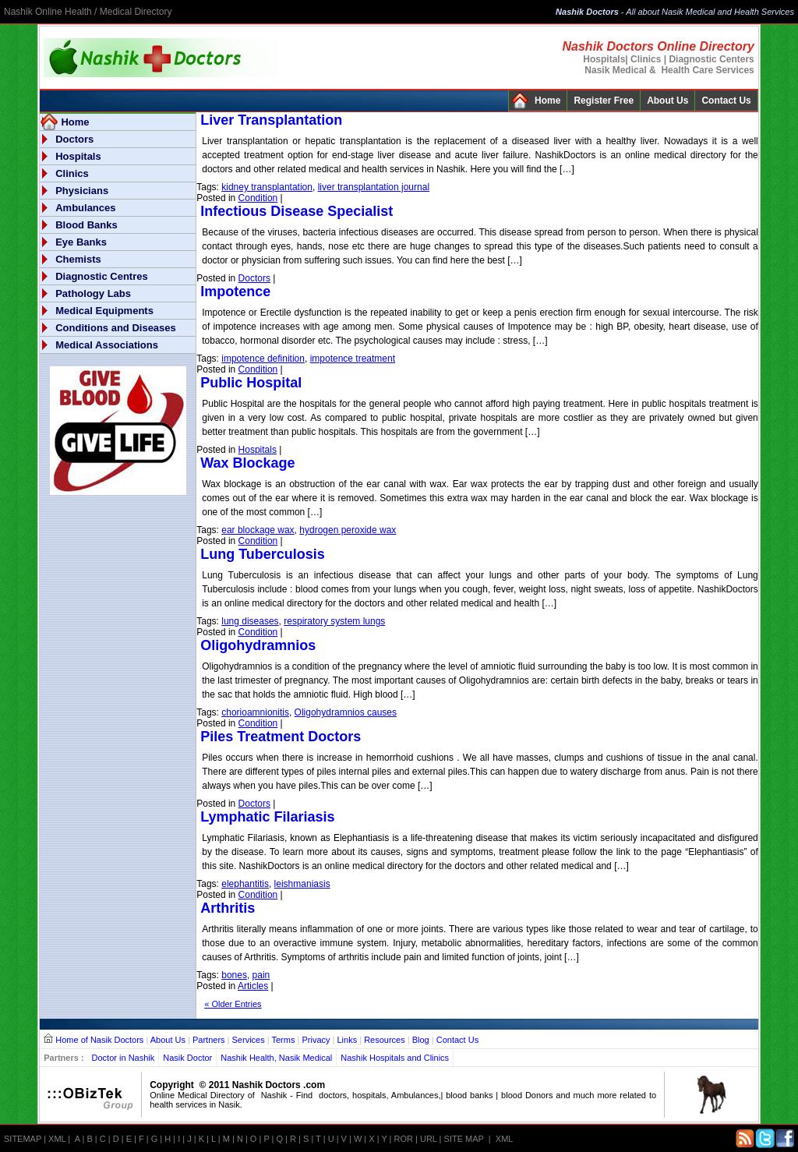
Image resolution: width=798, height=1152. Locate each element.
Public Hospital (251, 382)
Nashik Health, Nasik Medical (276, 1057)
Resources (384, 1039)
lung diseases (249, 621)
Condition (258, 198)
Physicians (81, 190)
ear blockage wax (257, 530)
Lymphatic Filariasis (267, 817)
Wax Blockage (247, 463)
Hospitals (78, 156)
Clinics (72, 173)
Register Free (604, 100)
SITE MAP (464, 1138)
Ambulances (85, 208)
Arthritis (227, 908)
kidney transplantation (266, 187)
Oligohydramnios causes (346, 712)
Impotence (235, 291)
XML (56, 1138)
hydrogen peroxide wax (347, 530)
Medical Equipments (104, 310)
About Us (667, 100)
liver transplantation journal (373, 187)
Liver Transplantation (271, 120)
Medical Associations (106, 345)
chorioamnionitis (255, 712)
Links (347, 1039)
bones (234, 975)
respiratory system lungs (334, 621)
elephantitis (245, 883)
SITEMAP (22, 1138)
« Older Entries (232, 1004)
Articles (253, 986)
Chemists (78, 259)
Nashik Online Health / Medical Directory (87, 11)
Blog (420, 1039)
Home (547, 100)
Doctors (74, 139)
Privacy (316, 1039)
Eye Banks (81, 242)
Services (248, 1039)
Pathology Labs (93, 293)
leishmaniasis (302, 883)
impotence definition (263, 358)
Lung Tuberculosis (262, 554)
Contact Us (725, 100)
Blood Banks (86, 225)
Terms (283, 1039)
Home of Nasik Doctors (99, 1039)
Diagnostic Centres (101, 276)
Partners (208, 1039)
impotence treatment (352, 358)
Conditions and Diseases (115, 328)
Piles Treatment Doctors (280, 736)
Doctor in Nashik (123, 1057)
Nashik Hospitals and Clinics (395, 1057)
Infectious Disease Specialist (296, 211)
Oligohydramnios (258, 645)
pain (261, 975)
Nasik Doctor (187, 1057)
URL (428, 1138)
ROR (403, 1138)
